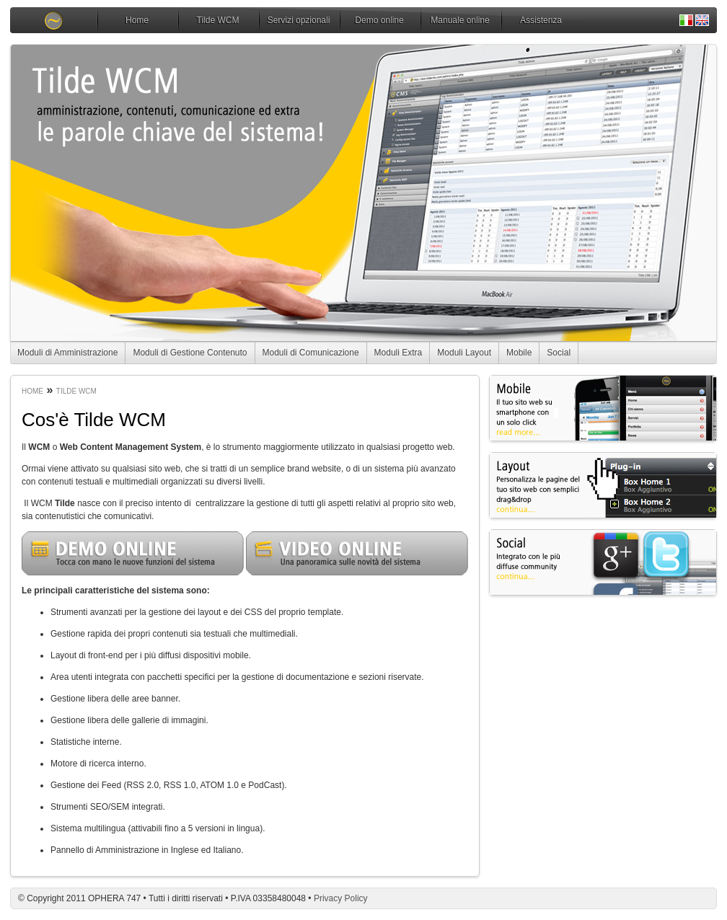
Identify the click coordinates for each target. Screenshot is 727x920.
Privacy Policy (341, 898)
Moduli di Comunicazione (311, 353)
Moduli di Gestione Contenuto (190, 353)
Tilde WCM (218, 20)
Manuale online (460, 20)
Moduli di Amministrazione (67, 353)
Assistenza (541, 20)
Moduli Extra (398, 353)
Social (558, 353)
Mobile (519, 353)
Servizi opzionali (299, 20)
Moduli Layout (464, 353)
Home (137, 20)
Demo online (379, 20)
